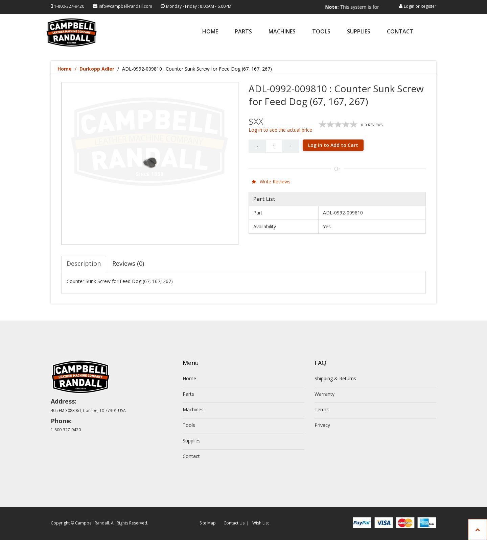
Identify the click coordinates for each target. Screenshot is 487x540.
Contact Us (234, 523)
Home (210, 32)
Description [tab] (84, 263)
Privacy (322, 425)
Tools (321, 32)
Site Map (208, 523)
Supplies (358, 32)
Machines (282, 32)
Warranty (324, 394)
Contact (400, 32)
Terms (322, 409)
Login (409, 6)
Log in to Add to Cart (333, 145)
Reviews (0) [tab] (128, 263)
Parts (243, 32)
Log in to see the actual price (280, 130)
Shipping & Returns (335, 378)
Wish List (260, 523)
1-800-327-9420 (69, 6)
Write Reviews (271, 181)
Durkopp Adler (96, 69)
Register (428, 6)
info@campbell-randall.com (125, 6)
